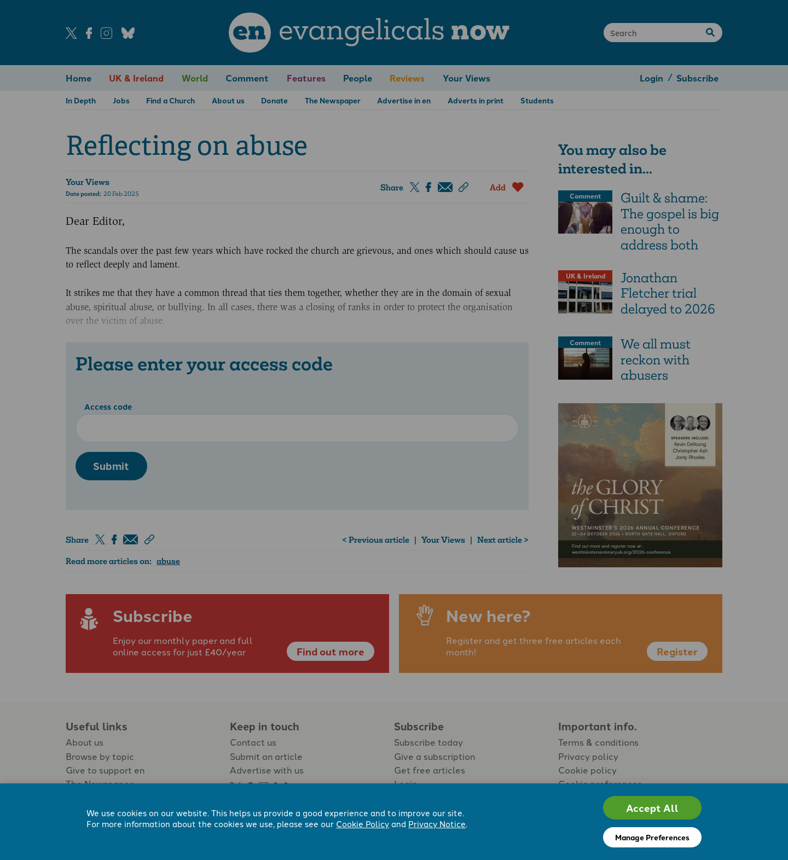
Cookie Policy (362, 824)
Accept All (652, 807)
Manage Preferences (652, 837)
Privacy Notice (437, 824)
